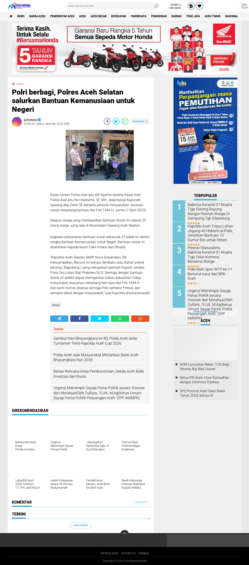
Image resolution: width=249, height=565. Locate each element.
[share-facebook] (107, 121)
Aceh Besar (99, 16)
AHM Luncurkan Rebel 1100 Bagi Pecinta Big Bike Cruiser (204, 366)
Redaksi (143, 553)
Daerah (177, 16)
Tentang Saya (109, 553)
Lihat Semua (80, 525)
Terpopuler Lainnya (205, 311)
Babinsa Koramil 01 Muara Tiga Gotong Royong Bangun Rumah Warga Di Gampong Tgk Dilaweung (210, 211)
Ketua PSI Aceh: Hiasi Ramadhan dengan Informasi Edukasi (204, 379)
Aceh (83, 16)
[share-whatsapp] (125, 121)
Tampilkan (141, 502)
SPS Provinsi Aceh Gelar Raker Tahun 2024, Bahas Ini (202, 393)
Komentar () (140, 121)
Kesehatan (119, 16)
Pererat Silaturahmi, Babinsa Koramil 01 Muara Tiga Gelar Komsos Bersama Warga (210, 252)
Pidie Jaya (194, 16)
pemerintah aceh (63, 16)
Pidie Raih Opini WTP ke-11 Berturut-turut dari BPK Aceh (209, 271)
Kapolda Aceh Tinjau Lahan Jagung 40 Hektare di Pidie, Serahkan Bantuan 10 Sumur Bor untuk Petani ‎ (209, 232)
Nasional (232, 16)
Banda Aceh (38, 16)
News (21, 16)
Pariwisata (139, 16)
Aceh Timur (214, 16)
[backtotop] (124, 534)
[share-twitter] (116, 121)
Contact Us (128, 553)
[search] (113, 6)
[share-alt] (59, 318)
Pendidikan (160, 16)
